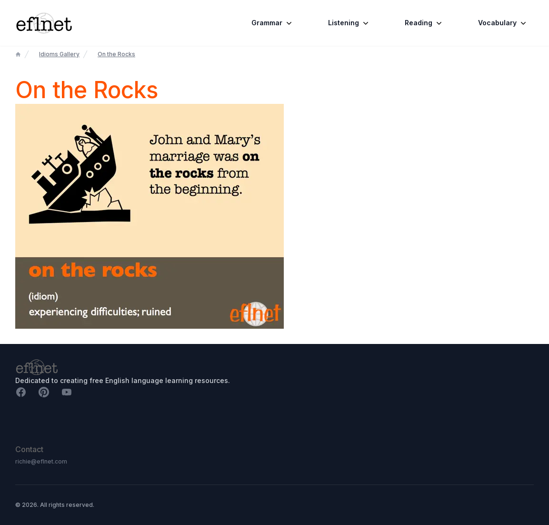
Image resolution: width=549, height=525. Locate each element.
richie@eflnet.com (41, 461)
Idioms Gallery (59, 54)
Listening (349, 23)
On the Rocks (116, 54)
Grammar (272, 23)
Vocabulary (503, 23)
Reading (424, 23)
